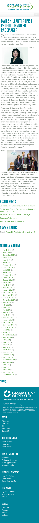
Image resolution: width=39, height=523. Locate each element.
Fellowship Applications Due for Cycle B (20, 232)
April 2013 (6, 330)
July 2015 (6, 282)
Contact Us (6, 431)
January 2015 (8, 290)
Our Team (5, 423)
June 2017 (6, 260)
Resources (6, 428)
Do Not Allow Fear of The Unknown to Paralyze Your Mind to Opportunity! (19, 210)
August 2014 (7, 302)
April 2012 (6, 347)
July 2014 (6, 305)
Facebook (5, 510)
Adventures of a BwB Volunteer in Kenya (15, 215)
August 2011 (7, 362)
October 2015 (8, 280)
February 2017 (8, 265)
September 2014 (9, 300)
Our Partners (7, 447)
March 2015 (7, 285)
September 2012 (9, 335)
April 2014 (6, 312)
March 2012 (7, 350)
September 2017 (9, 255)
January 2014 (8, 320)
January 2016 (8, 277)
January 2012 (8, 355)
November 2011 (8, 357)
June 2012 (6, 342)
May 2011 (6, 370)
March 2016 (7, 272)
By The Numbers (8, 492)
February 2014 (8, 317)
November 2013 (8, 325)
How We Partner (8, 476)
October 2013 (8, 327)
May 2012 (6, 345)
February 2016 (8, 275)
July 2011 (6, 365)
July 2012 (6, 340)
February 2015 (8, 287)
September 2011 (9, 360)
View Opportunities (9, 463)
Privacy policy (18, 405)
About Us (5, 421)
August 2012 (7, 337)
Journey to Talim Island (8, 218)
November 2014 (8, 295)
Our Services (7, 442)
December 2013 (8, 322)
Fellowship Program (9, 460)
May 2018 (6, 252)
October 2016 (8, 267)
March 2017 (7, 262)
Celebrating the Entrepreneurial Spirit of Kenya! (17, 206)
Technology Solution (9, 481)
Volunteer (5, 458)
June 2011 (6, 367)
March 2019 (7, 250)
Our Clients (6, 444)
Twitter (4, 512)
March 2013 (7, 332)
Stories (4, 497)
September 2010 (9, 375)
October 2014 (8, 297)
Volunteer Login (8, 465)
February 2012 (8, 352)
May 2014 (6, 310)
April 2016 (6, 270)
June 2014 (6, 307)
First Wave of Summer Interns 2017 (13, 221)
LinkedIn (5, 515)
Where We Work (8, 494)
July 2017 (6, 257)
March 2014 (7, 315)
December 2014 (8, 292)
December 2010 (8, 372)
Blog (3, 426)
